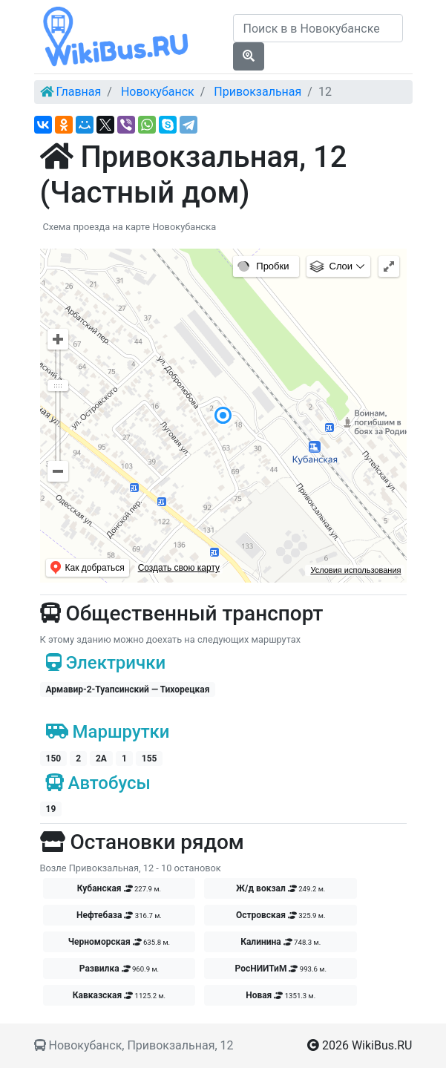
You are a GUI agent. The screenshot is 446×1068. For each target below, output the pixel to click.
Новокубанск (157, 92)
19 (51, 809)
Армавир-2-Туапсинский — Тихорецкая (128, 689)
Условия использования (355, 570)
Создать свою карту (179, 568)
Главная (78, 92)
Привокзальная (257, 92)
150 (54, 758)
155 (149, 758)
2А (101, 758)
